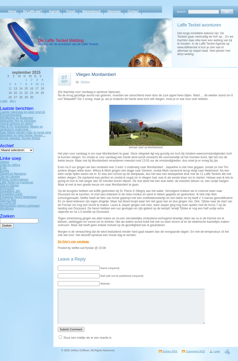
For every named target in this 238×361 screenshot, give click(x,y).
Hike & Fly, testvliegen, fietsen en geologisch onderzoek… (21, 128)
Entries (170, 351)
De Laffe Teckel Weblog (61, 40)
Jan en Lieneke (10, 176)
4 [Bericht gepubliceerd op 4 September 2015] (42, 79)
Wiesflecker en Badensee (16, 118)
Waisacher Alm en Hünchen (18, 121)
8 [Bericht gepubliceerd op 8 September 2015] (26, 84)
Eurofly (4, 170)
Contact (133, 11)
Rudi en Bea (8, 200)
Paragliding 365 (10, 191)
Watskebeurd (91, 11)
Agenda (54, 11)
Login (216, 351)
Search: (181, 11)
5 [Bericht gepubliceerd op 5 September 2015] (10, 84)
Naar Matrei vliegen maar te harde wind (25, 132)
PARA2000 (7, 188)
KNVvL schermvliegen (14, 179)
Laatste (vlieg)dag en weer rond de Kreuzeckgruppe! (22, 113)
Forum (70, 11)
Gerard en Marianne (13, 173)
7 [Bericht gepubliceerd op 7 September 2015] (21, 84)
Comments (195, 351)
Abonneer (114, 11)
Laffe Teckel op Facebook (16, 182)
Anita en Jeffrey (10, 165)
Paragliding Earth (11, 194)
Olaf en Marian (9, 185)
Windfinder (7, 208)
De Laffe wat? (32, 11)
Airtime (4, 162)
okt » (13, 101)
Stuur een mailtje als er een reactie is (87, 337)
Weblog (85, 81)
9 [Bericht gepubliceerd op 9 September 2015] (32, 84)
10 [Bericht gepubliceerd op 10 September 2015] (37, 84)
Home (12, 11)
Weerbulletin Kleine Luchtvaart (20, 205)
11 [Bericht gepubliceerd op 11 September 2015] (42, 84)
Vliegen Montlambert (96, 74)
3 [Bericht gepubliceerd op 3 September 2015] (37, 79)
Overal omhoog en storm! (16, 123)
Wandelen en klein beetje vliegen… (23, 135)
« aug (3, 101)
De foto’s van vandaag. (73, 241)
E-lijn (3, 168)
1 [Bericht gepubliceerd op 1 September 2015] (26, 79)
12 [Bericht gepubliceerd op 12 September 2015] (10, 88)
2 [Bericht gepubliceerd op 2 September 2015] (32, 79)
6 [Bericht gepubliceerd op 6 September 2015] (15, 84)
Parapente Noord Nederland (18, 197)
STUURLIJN (8, 203)
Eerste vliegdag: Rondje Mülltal (20, 138)
